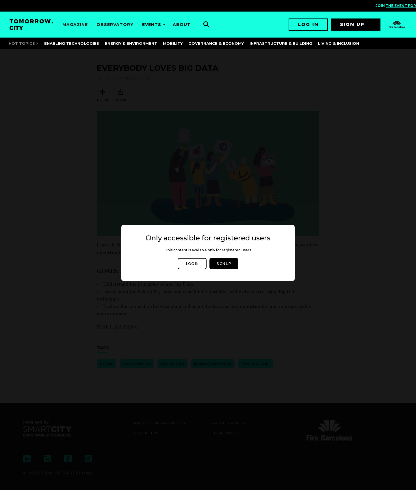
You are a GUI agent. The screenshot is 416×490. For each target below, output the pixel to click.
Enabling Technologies (71, 43)
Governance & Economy (216, 43)
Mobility (173, 43)
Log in (308, 24)
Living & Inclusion (338, 43)
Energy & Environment (131, 43)
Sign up (352, 24)
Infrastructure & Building (281, 43)
